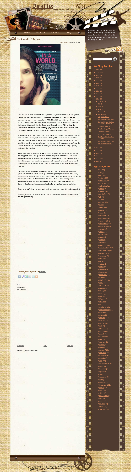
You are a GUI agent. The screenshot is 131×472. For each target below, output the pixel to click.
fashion (102, 272)
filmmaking (103, 275)
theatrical (102, 385)
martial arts (103, 307)
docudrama (103, 245)
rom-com (102, 353)
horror (101, 288)
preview (102, 342)
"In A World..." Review (28, 39)
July (99, 104)
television (102, 382)
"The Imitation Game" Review (107, 119)
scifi (100, 361)
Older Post (70, 346)
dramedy (102, 256)
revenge (102, 347)
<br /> (25, 253)
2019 (98, 88)
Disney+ (102, 242)
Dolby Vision (104, 250)
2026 (98, 70)
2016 (98, 96)
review (78, 42)
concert (102, 229)
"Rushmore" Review (104, 126)
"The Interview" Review (105, 143)
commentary (104, 226)
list (100, 304)
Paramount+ (104, 331)
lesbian (102, 302)
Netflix (101, 323)
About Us (40, 32)
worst (101, 406)
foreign (102, 277)
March (100, 109)
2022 (98, 80)
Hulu (101, 291)
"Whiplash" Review (103, 117)
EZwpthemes (59, 468)
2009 (98, 161)
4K (100, 175)
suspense (103, 377)
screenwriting (104, 363)
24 (100, 170)
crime (101, 232)
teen (101, 380)
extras (101, 264)
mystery (102, 320)
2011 (98, 155)
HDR (101, 283)
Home (27, 32)
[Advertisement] (102, 427)
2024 (98, 75)
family (101, 267)
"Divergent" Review (103, 131)
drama (101, 253)
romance (102, 355)
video (101, 393)
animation (103, 186)
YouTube (102, 409)
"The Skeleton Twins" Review (107, 141)
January (100, 114)
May (99, 106)
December (101, 101)
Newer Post (20, 346)
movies (102, 312)
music (101, 315)
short (101, 366)
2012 (98, 153)
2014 (98, 148)
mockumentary (104, 310)
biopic (101, 207)
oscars (101, 328)
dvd (100, 259)
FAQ (69, 32)
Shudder (102, 369)
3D (100, 173)
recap (101, 345)
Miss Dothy (42, 470)
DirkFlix (42, 6)
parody (102, 334)
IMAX (101, 294)
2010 (98, 158)
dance (101, 237)
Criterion (102, 234)
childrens (102, 216)
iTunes (101, 299)
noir (100, 326)
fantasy (102, 269)
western (102, 404)
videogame (103, 396)
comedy (72, 42)
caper (101, 213)
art (100, 197)
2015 (98, 99)
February (101, 112)
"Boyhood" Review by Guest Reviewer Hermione (106, 122)
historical (102, 285)
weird (101, 401)
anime (101, 189)
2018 (98, 91)
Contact (55, 32)
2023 (98, 78)
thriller (101, 388)
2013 (98, 150)
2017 (98, 94)
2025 (98, 72)
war (100, 398)
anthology (103, 191)
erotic (101, 261)
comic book (103, 224)
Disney (102, 240)
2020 (98, 86)
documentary (104, 248)
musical (102, 318)
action (101, 178)
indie (101, 296)
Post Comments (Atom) (31, 350)
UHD (101, 390)
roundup (102, 358)
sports (101, 372)
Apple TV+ (103, 194)
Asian (101, 199)
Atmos (101, 202)
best (101, 205)
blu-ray (102, 210)
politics (102, 339)
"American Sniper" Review (106, 129)
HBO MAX (103, 280)
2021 (98, 83)
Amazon (102, 183)
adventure (103, 181)
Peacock (102, 337)
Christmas (103, 218)
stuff (101, 374)
